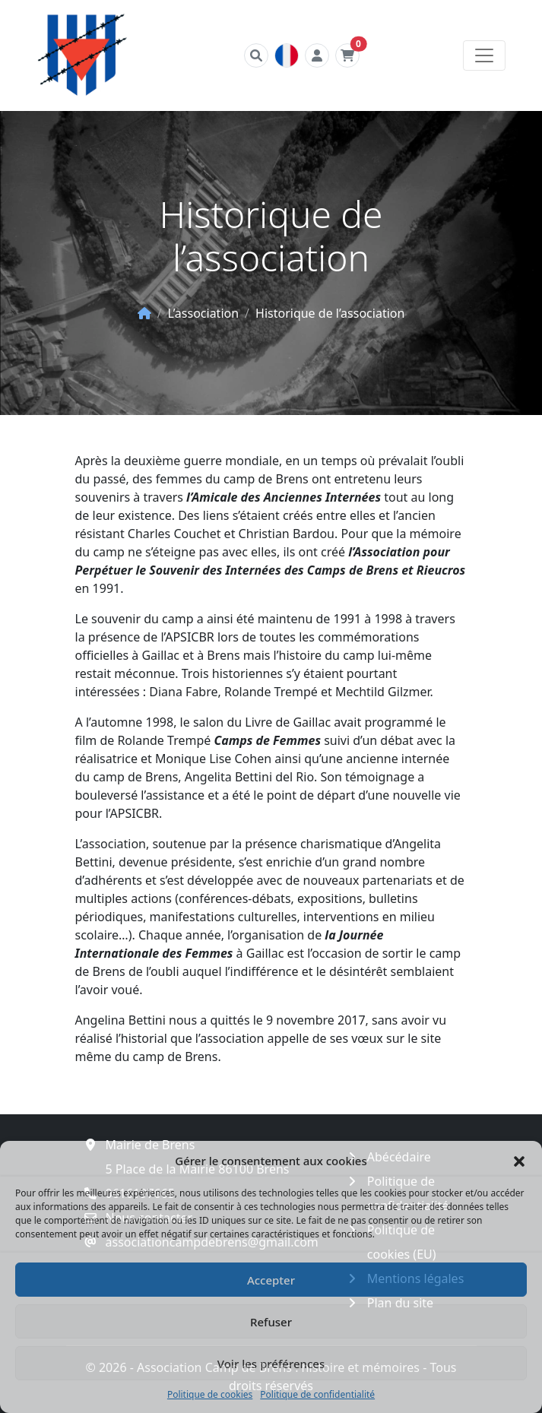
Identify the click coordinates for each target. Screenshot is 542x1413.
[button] (519, 1160)
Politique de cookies (209, 1394)
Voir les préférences (271, 1363)
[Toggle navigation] (484, 55)
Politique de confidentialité (317, 1394)
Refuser (271, 1321)
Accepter (271, 1280)
